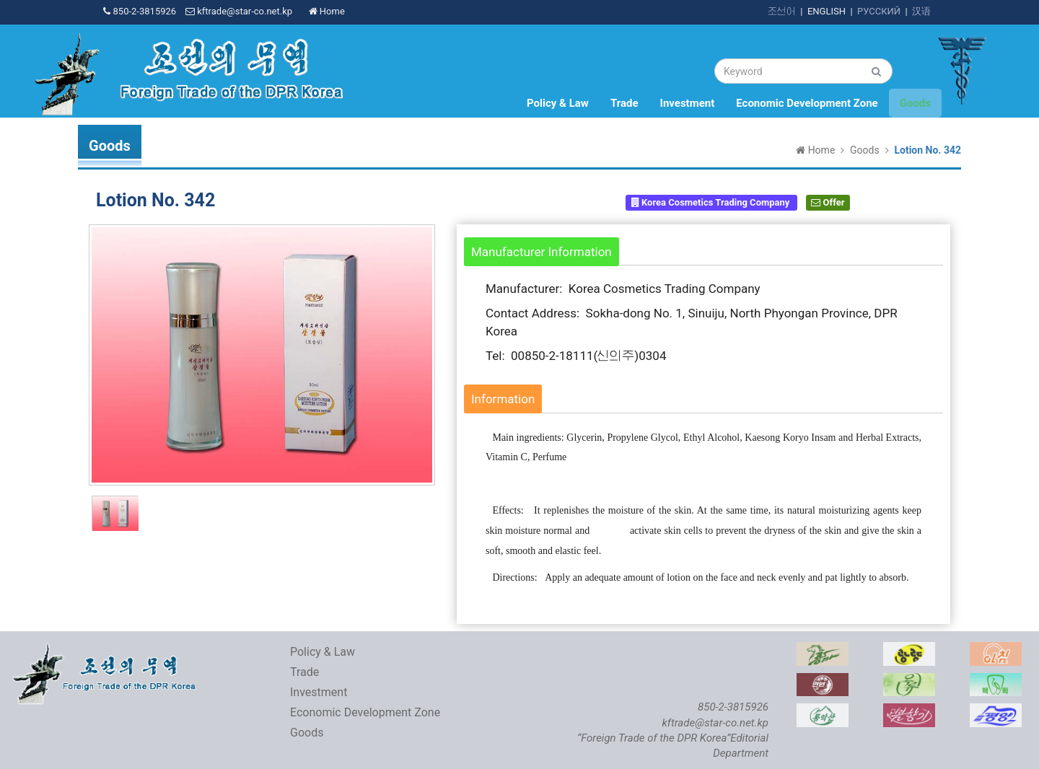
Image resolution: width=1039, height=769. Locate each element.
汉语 (921, 11)
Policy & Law (558, 103)
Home (327, 11)
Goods (915, 103)
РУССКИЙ (878, 11)
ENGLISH (826, 11)
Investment (687, 103)
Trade (624, 103)
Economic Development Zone (806, 103)
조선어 (782, 11)
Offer (827, 202)
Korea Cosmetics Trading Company (711, 202)
